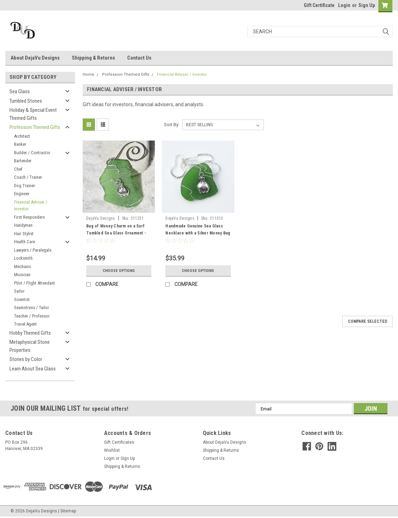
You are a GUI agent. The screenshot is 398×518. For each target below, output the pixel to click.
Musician (22, 274)
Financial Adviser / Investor (30, 205)
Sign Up (366, 5)
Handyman (23, 225)
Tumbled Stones (25, 101)
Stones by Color (25, 359)
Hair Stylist (24, 233)
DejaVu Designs (100, 218)
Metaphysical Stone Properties (29, 346)
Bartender (23, 160)
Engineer (21, 193)
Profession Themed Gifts (34, 127)
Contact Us (139, 58)
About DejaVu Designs (35, 58)
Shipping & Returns (93, 58)
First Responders (29, 217)
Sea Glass (19, 91)
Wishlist (112, 450)
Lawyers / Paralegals (33, 250)
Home (88, 74)
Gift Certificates (119, 442)
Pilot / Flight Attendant (34, 283)
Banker (20, 144)
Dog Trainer (24, 185)
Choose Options (119, 270)
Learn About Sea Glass (32, 369)
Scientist (22, 299)
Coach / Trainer (28, 177)
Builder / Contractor (32, 152)
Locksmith (23, 258)
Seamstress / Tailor (31, 307)
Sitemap (68, 511)
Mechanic (22, 266)
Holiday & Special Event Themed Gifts (33, 114)
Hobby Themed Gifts (30, 333)
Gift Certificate (319, 5)
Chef (18, 169)
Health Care (24, 241)
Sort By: (171, 124)
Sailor (19, 291)
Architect (22, 136)
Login (344, 5)
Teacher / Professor (32, 316)
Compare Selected (367, 321)
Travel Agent (25, 324)
